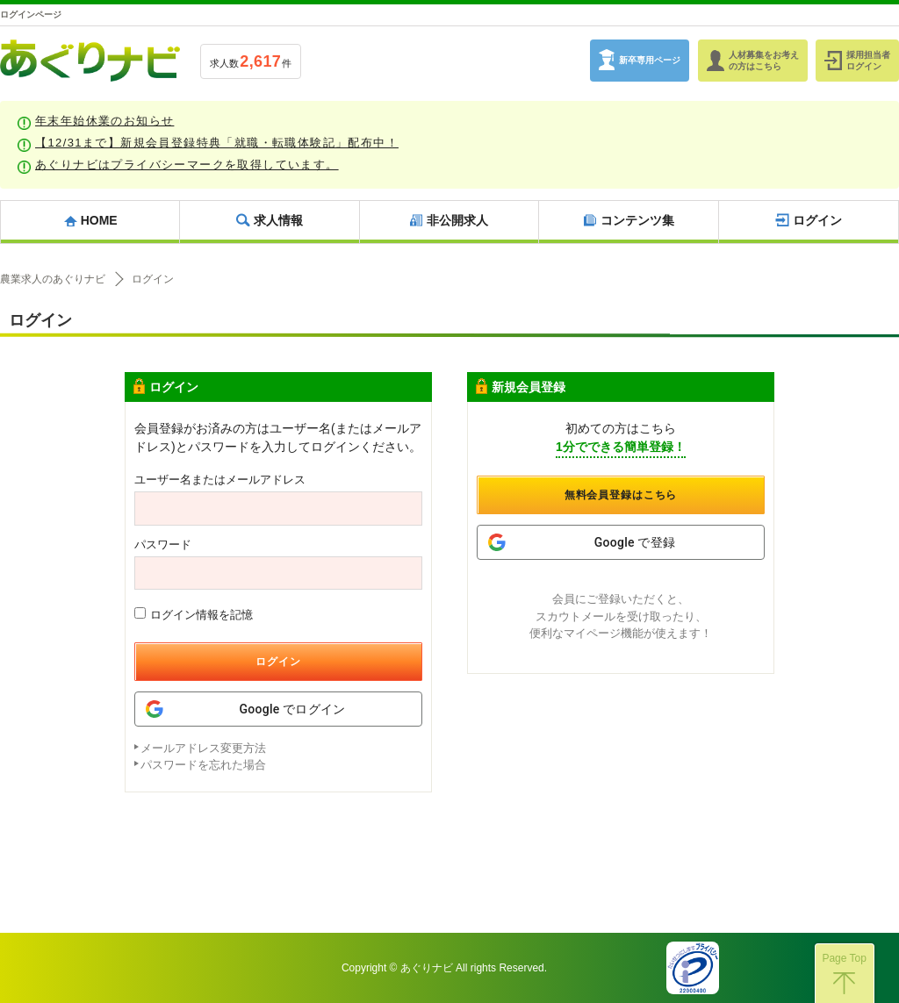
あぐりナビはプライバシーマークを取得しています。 (187, 164)
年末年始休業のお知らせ (104, 120)
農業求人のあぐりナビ (52, 279)
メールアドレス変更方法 (203, 748)
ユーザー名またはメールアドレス (220, 479)
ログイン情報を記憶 (193, 614)
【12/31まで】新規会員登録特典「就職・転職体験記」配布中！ (217, 142)
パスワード (162, 544)
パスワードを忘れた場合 (203, 764)
